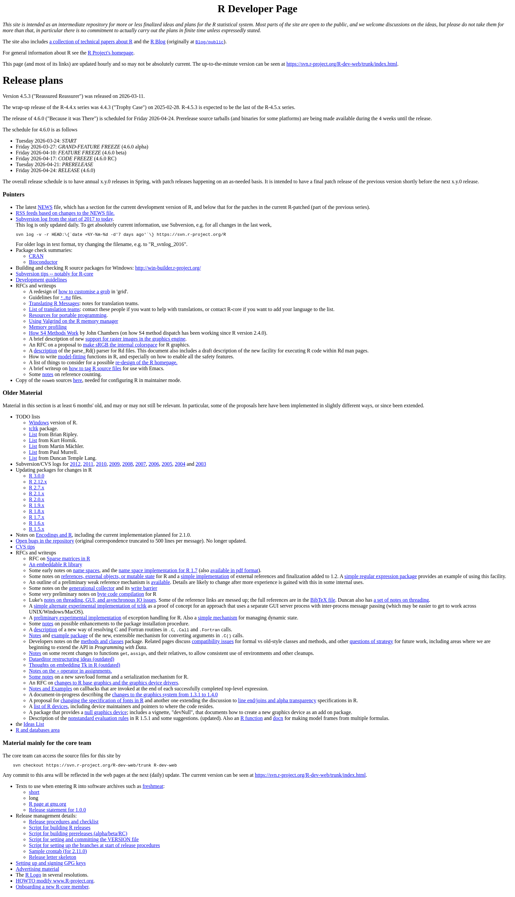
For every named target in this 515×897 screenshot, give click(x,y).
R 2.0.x (36, 500)
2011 (88, 465)
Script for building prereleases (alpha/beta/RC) (78, 835)
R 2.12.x (38, 482)
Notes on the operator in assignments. (70, 672)
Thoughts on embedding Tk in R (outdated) (74, 666)
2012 (75, 465)
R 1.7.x (36, 518)
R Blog (158, 41)
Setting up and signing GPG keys (51, 865)
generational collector (92, 589)
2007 (140, 465)
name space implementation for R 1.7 (158, 571)
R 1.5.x (36, 530)
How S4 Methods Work (53, 334)
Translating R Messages (54, 304)
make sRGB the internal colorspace (120, 345)
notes (47, 375)
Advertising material (37, 871)
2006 (153, 465)
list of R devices (51, 707)
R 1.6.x (36, 524)
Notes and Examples (50, 689)
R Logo (33, 877)
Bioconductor (43, 263)
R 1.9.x (36, 506)
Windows (39, 423)
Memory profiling (48, 328)
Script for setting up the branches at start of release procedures (94, 847)
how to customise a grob (84, 292)
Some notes (41, 678)
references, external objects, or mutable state (108, 577)
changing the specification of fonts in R (101, 701)
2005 (167, 465)
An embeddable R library (55, 565)
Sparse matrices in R (68, 559)
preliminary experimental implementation (78, 618)
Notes (35, 636)
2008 (127, 465)
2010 (101, 465)
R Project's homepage (110, 53)
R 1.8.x (36, 512)
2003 (200, 465)
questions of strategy (371, 642)
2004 (180, 465)
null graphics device (105, 713)
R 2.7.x (36, 488)
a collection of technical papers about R (90, 41)
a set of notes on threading (401, 601)
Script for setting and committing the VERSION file (84, 841)
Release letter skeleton (52, 859)
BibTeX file (322, 601)
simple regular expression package (381, 577)
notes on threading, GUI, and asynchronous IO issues (100, 601)
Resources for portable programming (67, 316)
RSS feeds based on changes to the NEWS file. (65, 213)
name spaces (86, 571)
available (160, 583)
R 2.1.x (36, 494)
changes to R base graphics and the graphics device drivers (116, 683)
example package (69, 636)
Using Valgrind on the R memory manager (73, 322)
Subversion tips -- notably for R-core (54, 275)
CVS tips (25, 547)
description (45, 351)
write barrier (144, 589)
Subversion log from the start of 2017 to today (64, 219)
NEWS (45, 207)
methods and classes (102, 642)
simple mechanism (217, 618)
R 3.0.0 (36, 477)
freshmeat (153, 788)
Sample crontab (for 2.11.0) (58, 853)
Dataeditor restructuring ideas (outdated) (71, 660)
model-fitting (71, 357)
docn (278, 719)
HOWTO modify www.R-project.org (55, 883)
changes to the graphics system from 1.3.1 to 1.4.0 (165, 695)
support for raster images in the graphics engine (135, 340)
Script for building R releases (60, 829)
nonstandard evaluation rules (98, 719)
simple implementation (205, 577)
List (33, 435)
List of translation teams (54, 310)
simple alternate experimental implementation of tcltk (90, 607)
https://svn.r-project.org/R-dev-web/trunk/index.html (341, 64)
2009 (114, 465)
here (77, 381)
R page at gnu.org (47, 806)
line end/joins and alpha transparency (277, 701)
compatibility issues (213, 642)
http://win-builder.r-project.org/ (168, 269)
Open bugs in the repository (45, 542)
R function (251, 719)
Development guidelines (41, 280)
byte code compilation (120, 595)
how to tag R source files (95, 369)
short (34, 794)
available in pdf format (234, 571)
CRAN (36, 257)
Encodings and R (54, 536)
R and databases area (38, 731)
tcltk (33, 429)
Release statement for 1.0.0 (57, 812)
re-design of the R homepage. (147, 363)
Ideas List (34, 725)
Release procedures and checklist (64, 823)
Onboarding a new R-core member (52, 888)
